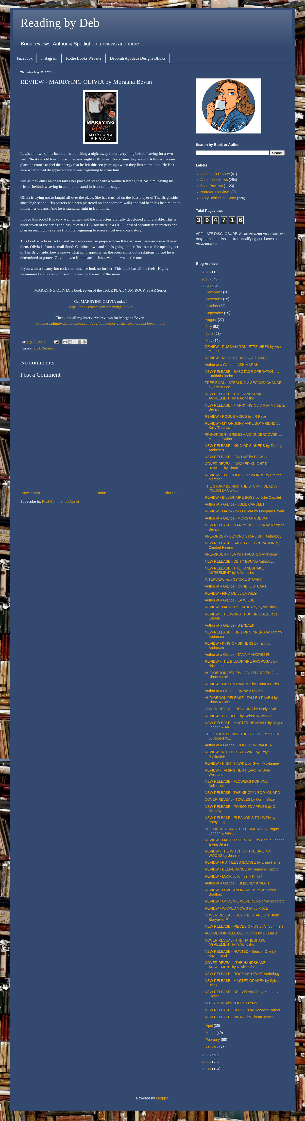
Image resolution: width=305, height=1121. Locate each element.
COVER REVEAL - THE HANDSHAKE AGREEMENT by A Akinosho (235, 942)
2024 (205, 286)
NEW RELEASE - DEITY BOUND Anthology (239, 561)
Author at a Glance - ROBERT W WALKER (239, 745)
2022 (205, 1062)
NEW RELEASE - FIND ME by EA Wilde (236, 457)
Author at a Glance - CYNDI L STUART (236, 586)
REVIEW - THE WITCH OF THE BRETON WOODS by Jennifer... (238, 853)
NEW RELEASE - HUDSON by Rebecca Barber (242, 1010)
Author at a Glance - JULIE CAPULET (235, 504)
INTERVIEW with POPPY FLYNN (231, 1003)
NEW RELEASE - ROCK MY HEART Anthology (242, 974)
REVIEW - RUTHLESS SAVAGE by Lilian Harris (242, 862)
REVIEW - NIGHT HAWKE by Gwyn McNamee (242, 763)
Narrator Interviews (215, 192)
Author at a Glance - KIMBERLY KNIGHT (237, 883)
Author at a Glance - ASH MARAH (232, 365)
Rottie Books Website (83, 58)
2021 (205, 1069)
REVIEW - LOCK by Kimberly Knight (233, 876)
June (210, 333)
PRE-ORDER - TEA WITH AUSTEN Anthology (241, 554)
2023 (205, 1055)
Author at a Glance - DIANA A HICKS (234, 691)
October (212, 306)
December (214, 292)
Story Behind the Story (218, 198)
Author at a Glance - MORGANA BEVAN (236, 518)
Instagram (49, 58)
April (210, 1026)
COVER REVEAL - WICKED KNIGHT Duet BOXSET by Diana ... (239, 466)
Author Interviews (214, 180)
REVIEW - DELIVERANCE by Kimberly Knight (241, 869)
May (209, 341)
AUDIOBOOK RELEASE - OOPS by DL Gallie (241, 933)
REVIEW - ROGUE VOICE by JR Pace (235, 416)
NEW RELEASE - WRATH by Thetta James (239, 1017)
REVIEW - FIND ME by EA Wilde (231, 593)
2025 (205, 279)
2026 (205, 272)
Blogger (162, 1098)
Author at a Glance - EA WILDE (229, 600)
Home (101, 493)
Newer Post (31, 493)
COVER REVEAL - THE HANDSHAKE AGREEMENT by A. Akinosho (235, 965)
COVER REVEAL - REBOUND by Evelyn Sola (241, 709)
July (209, 327)
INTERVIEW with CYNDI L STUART (233, 579)
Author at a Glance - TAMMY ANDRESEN (237, 654)
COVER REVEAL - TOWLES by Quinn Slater (240, 799)
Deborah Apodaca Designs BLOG (137, 58)
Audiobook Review (215, 174)
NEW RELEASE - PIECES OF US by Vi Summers (244, 926)
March (211, 1033)
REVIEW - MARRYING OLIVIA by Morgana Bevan (244, 511)
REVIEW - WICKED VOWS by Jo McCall (237, 908)
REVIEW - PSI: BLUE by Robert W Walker (238, 716)
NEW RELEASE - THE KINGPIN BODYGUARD (242, 793)
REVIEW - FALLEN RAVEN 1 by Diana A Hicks (242, 684)
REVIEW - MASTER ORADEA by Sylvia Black (241, 607)
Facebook (24, 58)
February (213, 1040)
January (212, 1046)
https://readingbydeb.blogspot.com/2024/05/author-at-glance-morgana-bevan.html (100, 323)
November (214, 299)
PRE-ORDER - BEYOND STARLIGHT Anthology (243, 536)
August (211, 320)
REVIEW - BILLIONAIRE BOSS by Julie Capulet (243, 497)
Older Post (171, 493)
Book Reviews (43, 348)
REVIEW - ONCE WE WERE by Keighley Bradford (244, 901)
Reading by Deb (59, 22)
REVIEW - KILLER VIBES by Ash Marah (236, 358)
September (215, 313)
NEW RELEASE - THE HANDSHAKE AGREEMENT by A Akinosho (234, 396)
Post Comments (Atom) (60, 501)
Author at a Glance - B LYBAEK (230, 625)
